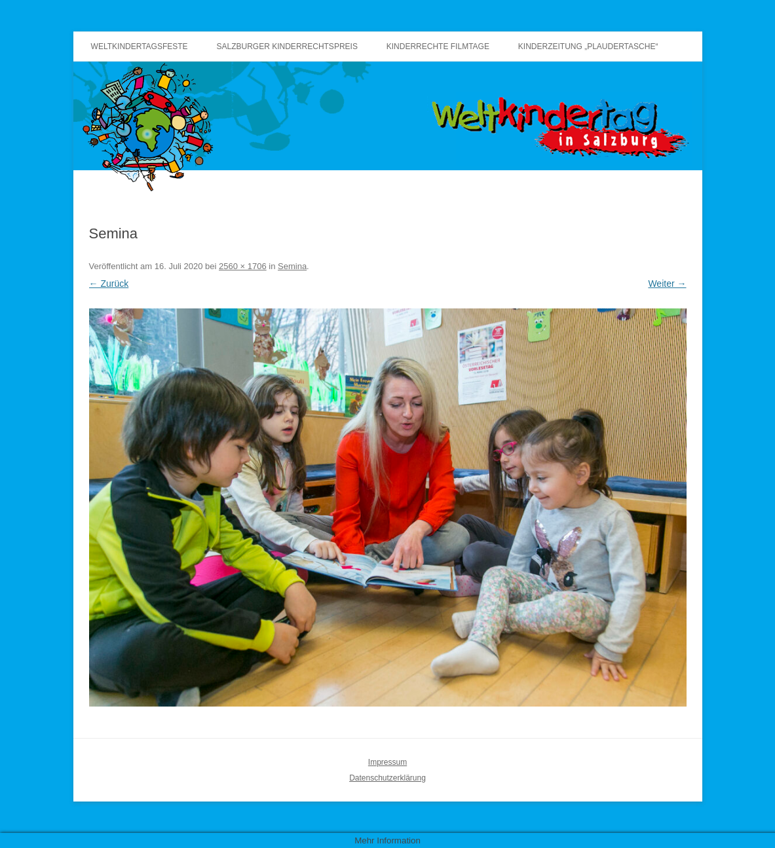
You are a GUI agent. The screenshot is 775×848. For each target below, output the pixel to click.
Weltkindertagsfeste (139, 46)
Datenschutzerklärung (387, 778)
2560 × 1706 (243, 266)
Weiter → (667, 283)
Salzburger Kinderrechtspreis (287, 46)
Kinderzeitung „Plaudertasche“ (588, 46)
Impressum (387, 762)
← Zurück (109, 283)
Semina (292, 266)
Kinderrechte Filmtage (438, 46)
